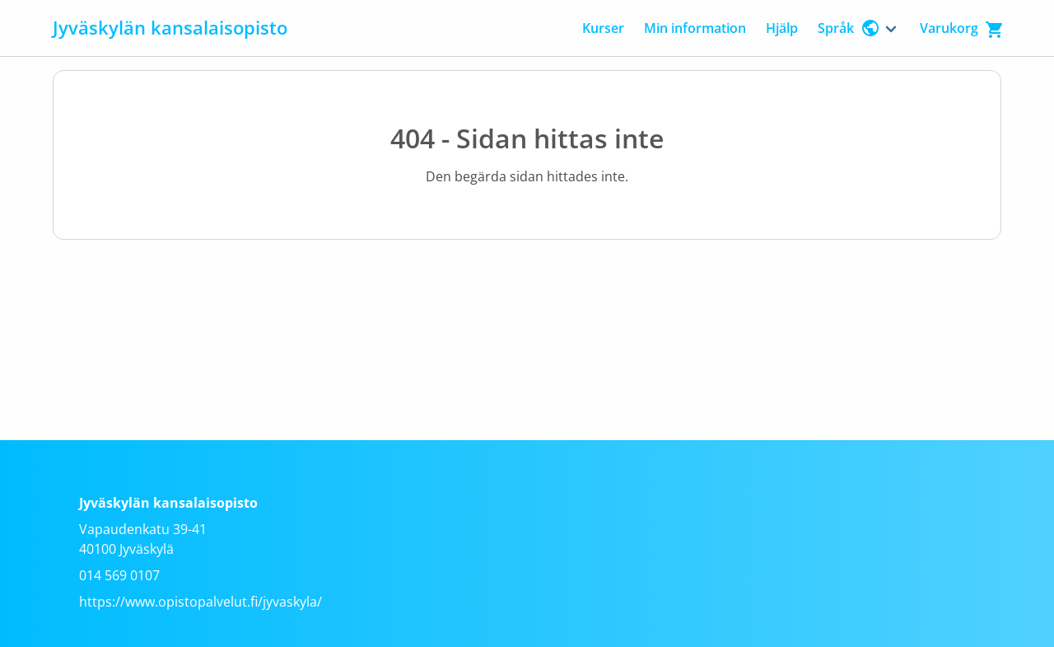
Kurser (603, 28)
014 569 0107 (119, 575)
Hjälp (782, 28)
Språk (849, 28)
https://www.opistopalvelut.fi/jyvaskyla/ (200, 602)
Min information (695, 28)
